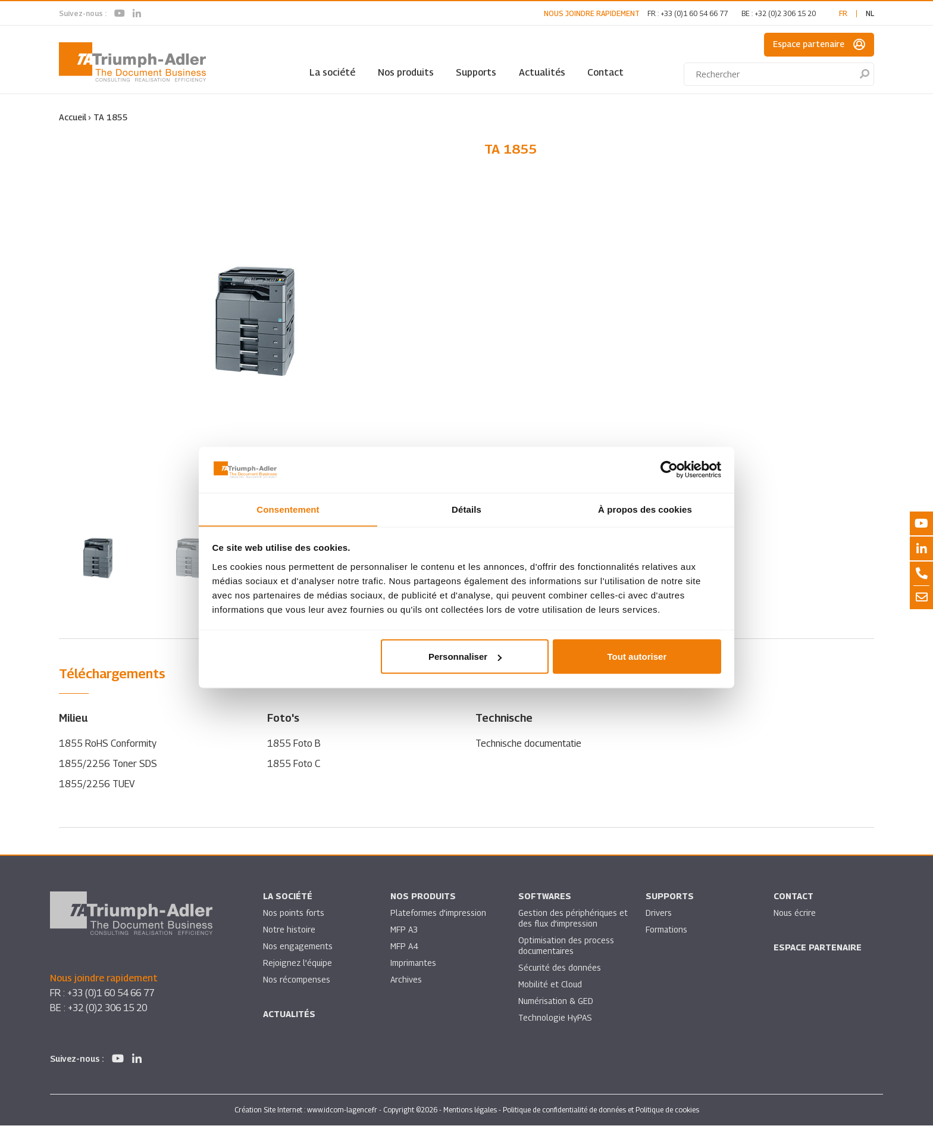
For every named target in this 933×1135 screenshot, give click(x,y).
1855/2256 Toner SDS (108, 773)
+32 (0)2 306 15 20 (785, 13)
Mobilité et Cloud (550, 994)
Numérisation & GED (556, 1011)
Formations (667, 939)
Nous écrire (795, 923)
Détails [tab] (466, 509)
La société (332, 72)
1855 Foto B (294, 753)
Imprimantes (413, 973)
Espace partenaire (819, 45)
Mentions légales (470, 1119)
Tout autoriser (637, 656)
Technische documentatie (528, 753)
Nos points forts (293, 923)
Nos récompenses (296, 989)
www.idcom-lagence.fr (342, 1119)
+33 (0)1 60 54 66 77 (694, 13)
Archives (406, 989)
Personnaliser (465, 656)
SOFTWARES (544, 906)
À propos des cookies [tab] (645, 509)
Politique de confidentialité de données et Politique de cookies (601, 1119)
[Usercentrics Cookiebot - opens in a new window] (669, 469)
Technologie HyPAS (555, 1027)
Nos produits (406, 72)
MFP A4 (404, 956)
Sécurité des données (560, 977)
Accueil (72, 117)
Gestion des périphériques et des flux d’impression (568, 928)
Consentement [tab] (287, 509)
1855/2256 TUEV (97, 793)
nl (870, 13)
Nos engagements (298, 956)
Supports (476, 72)
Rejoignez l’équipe (298, 973)
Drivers (659, 923)
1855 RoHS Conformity (108, 753)
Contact (605, 72)
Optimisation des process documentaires (566, 955)
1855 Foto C (294, 773)
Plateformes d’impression (438, 923)
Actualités (542, 72)
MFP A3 (404, 939)
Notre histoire (289, 939)
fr (843, 13)
